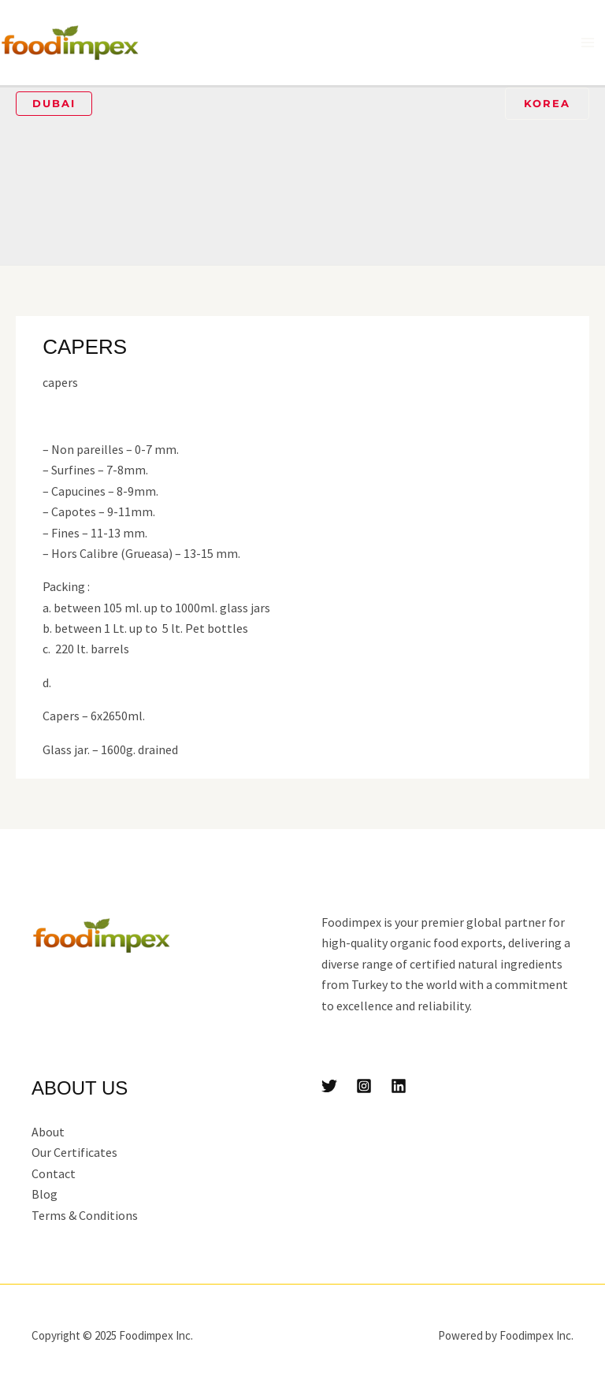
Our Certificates (74, 1152)
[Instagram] (364, 1086)
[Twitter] (329, 1086)
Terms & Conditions (85, 1215)
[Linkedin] (398, 1086)
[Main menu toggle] (587, 42)
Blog (45, 1194)
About (48, 1132)
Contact (54, 1173)
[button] (54, 103)
